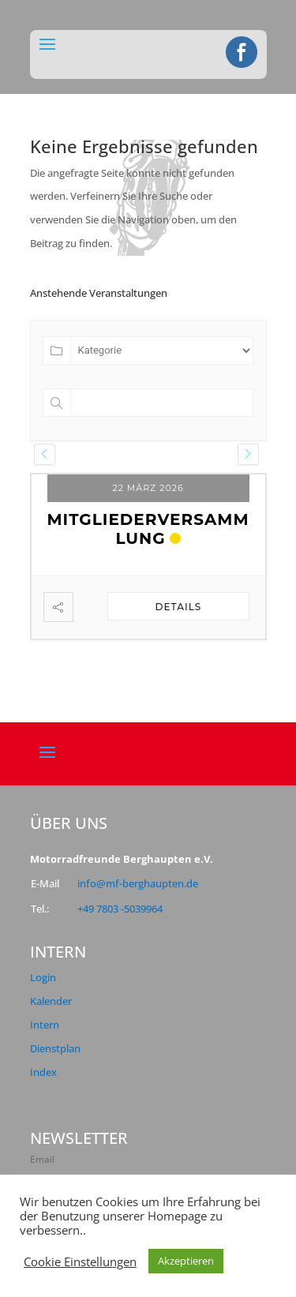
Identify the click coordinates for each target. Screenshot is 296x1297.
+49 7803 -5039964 (120, 909)
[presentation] (44, 454)
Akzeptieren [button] (186, 1261)
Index (43, 1072)
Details (178, 607)
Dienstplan (55, 1048)
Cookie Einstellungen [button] (80, 1261)
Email (42, 1159)
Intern (44, 1025)
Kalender (51, 1001)
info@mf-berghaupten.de (137, 883)
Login (43, 977)
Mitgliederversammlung (148, 529)
